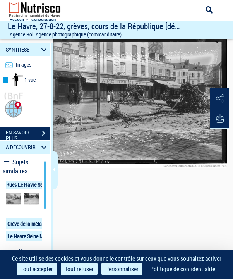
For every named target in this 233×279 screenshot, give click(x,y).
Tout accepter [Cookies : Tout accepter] (37, 269)
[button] (13, 108)
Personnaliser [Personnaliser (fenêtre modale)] (122, 269)
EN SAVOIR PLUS (28, 134)
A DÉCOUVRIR (27, 147)
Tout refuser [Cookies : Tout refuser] (79, 269)
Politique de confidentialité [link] (182, 269)
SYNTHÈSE (27, 49)
